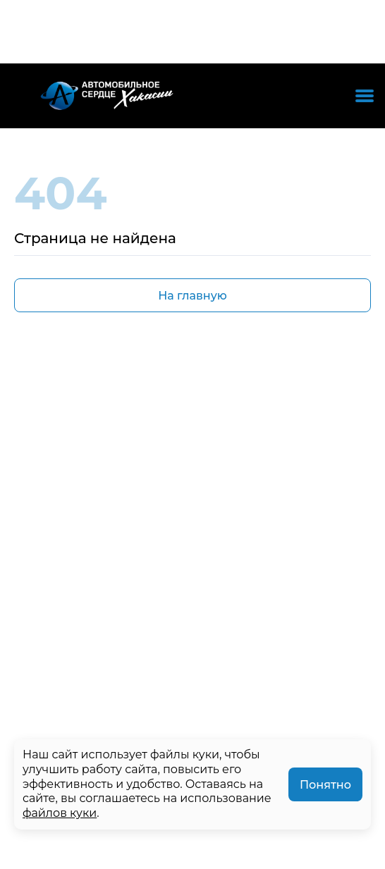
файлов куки (60, 813)
